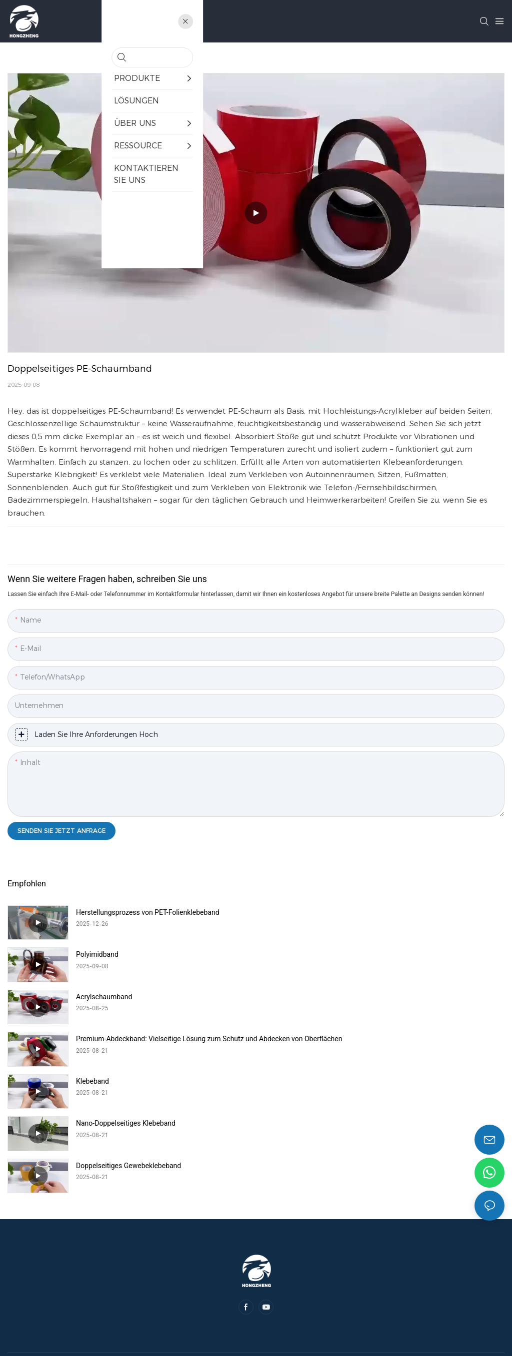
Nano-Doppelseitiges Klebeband (374, 997)
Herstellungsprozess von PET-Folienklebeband (148, 912)
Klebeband (92, 997)
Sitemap (318, 1245)
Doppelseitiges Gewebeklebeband (128, 1039)
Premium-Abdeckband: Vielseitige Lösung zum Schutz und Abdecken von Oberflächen (408, 958)
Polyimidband (345, 912)
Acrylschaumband (104, 954)
